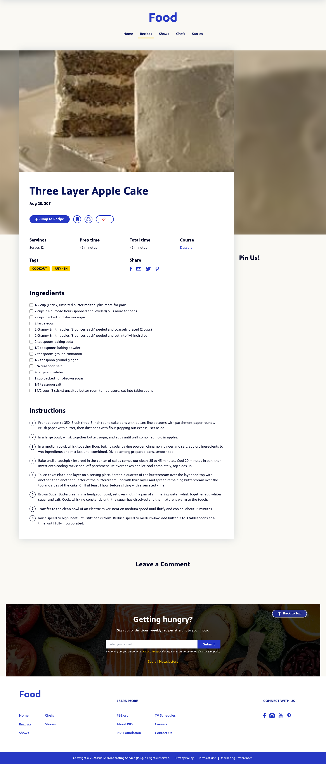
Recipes (146, 34)
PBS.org (122, 715)
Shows (164, 34)
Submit (209, 644)
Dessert (186, 247)
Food (163, 17)
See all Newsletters (163, 661)
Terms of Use (207, 758)
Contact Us (163, 733)
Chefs (180, 34)
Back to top (289, 613)
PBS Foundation (129, 733)
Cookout (39, 269)
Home (128, 34)
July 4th (61, 269)
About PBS (125, 724)
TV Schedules (165, 715)
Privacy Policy (150, 651)
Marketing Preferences (236, 758)
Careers (161, 724)
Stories (197, 34)
